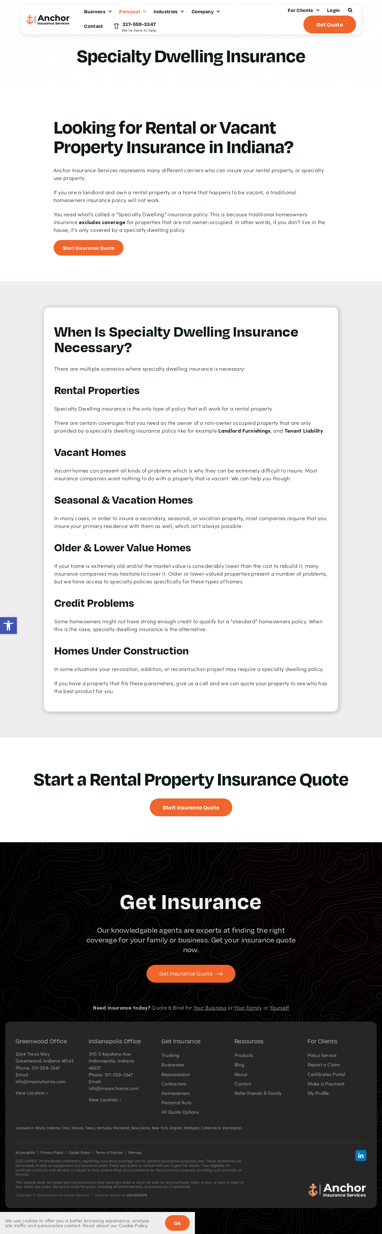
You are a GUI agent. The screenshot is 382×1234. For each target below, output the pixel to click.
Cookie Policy (79, 1152)
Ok (177, 1223)
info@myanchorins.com (41, 1081)
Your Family (248, 1007)
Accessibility (25, 1152)
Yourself (279, 1007)
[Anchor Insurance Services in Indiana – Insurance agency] (337, 1185)
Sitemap (135, 1152)
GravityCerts (137, 1194)
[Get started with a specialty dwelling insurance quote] (191, 807)
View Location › (32, 1092)
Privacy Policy (52, 1152)
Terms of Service (109, 1152)
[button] (8, 625)
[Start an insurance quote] (89, 248)
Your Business (209, 1007)
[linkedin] (360, 1155)
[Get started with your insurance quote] (191, 974)
